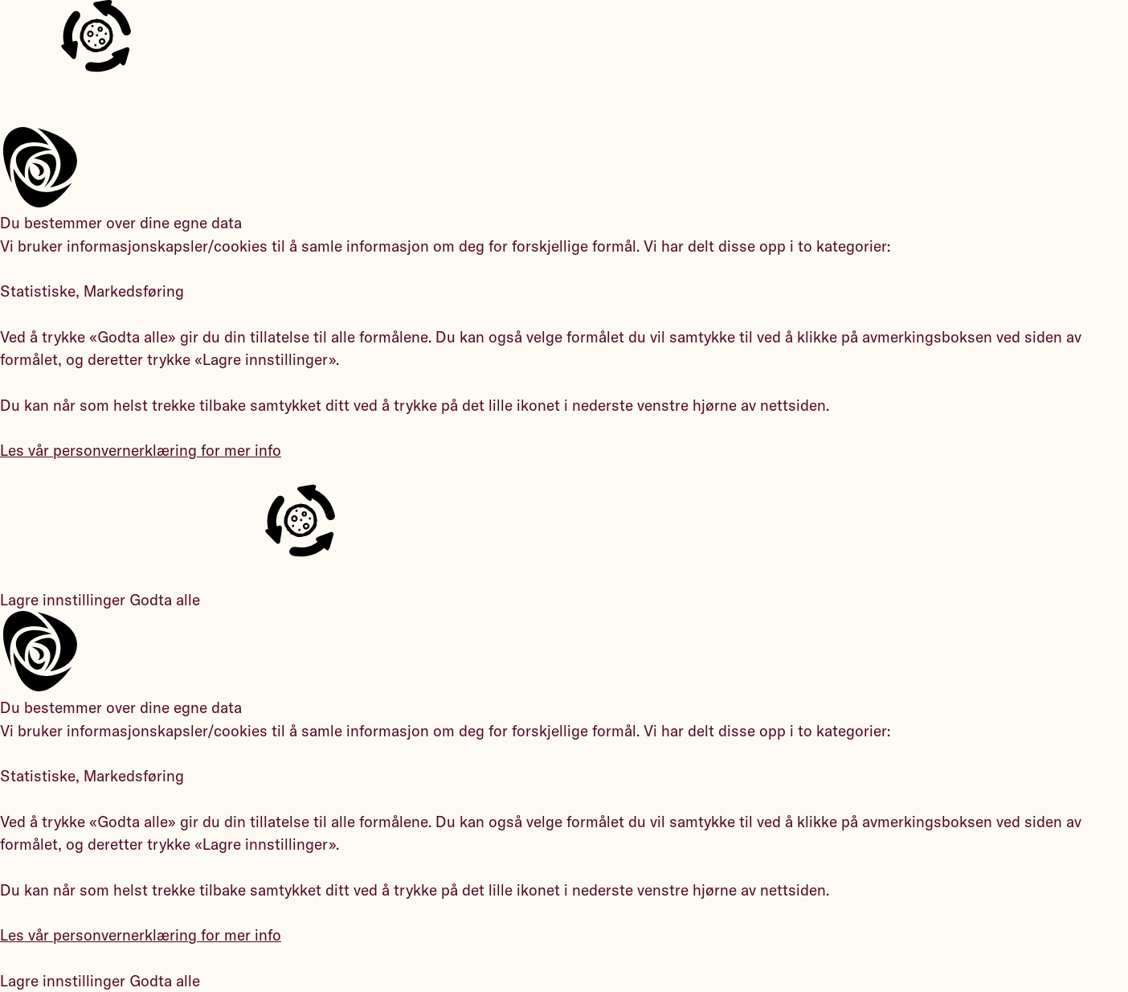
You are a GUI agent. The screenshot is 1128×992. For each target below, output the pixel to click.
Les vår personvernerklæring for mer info (140, 450)
